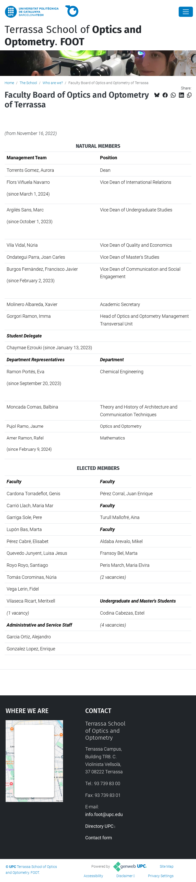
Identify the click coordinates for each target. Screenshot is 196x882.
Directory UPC (99, 826)
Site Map (167, 866)
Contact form (98, 837)
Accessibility (93, 876)
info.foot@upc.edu (104, 814)
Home (9, 83)
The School (28, 83)
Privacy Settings (161, 876)
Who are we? (53, 83)
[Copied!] (189, 95)
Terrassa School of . (73, 36)
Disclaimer (124, 876)
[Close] (186, 12)
